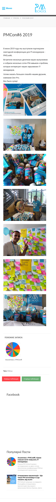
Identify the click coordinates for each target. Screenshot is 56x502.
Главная (6, 18)
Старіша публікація (31, 379)
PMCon (16, 18)
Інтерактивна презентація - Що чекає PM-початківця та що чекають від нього (30, 477)
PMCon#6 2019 (27, 18)
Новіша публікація (11, 379)
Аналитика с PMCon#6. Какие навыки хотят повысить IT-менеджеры (29, 460)
